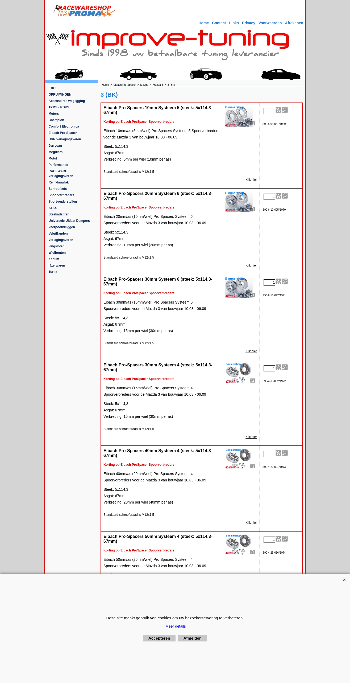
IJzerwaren (57, 265)
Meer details (175, 626)
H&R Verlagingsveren (65, 139)
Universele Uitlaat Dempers (69, 221)
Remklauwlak (59, 182)
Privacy (248, 23)
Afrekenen (294, 23)
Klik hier (251, 180)
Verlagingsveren (61, 240)
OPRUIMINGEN (60, 94)
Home (203, 23)
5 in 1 (53, 88)
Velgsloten (57, 246)
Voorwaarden (270, 23)
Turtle (53, 272)
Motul (53, 158)
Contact (219, 23)
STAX (53, 208)
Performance (58, 165)
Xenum (54, 259)
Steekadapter (59, 214)
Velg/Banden (58, 233)
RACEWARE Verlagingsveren (61, 173)
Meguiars (56, 152)
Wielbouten (57, 253)
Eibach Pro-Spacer (63, 133)
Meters (54, 114)
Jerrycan (55, 146)
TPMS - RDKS (59, 107)
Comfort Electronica (64, 126)
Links (234, 23)
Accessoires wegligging (67, 101)
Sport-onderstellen (63, 201)
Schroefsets (58, 189)
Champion (56, 120)
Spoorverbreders (61, 195)
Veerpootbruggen (62, 227)
